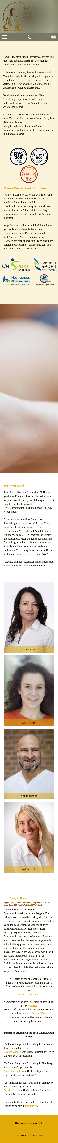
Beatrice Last (10, 1090)
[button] (29, 617)
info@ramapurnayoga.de (30, 1123)
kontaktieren (31, 1105)
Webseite (32, 1005)
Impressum (21, 1135)
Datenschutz (36, 1135)
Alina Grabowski (12, 1071)
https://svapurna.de (29, 994)
